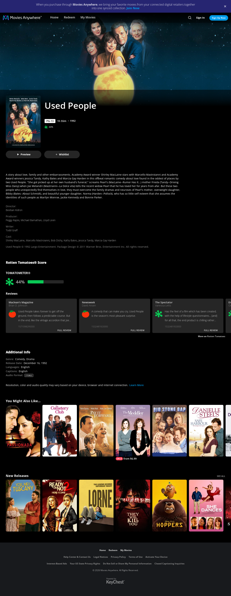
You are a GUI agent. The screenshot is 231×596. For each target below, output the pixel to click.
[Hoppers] (169, 506)
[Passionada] (23, 431)
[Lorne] (96, 506)
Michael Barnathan (31, 220)
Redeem (69, 17)
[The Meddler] (133, 433)
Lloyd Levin (49, 220)
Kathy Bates (70, 240)
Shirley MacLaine (15, 240)
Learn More (136, 385)
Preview (23, 154)
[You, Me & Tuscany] (23, 506)
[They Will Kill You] (133, 506)
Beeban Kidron (14, 210)
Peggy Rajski (12, 220)
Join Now (133, 8)
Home (54, 17)
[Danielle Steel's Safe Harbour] (206, 431)
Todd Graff (12, 230)
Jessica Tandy (86, 240)
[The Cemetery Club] (59, 431)
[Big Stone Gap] (169, 431)
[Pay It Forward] (96, 431)
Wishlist (62, 154)
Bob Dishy (56, 240)
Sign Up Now (219, 17)
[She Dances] (206, 506)
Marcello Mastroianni (37, 240)
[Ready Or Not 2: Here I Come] (59, 506)
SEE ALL (221, 476)
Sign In (200, 17)
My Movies (87, 17)
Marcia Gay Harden (105, 240)
